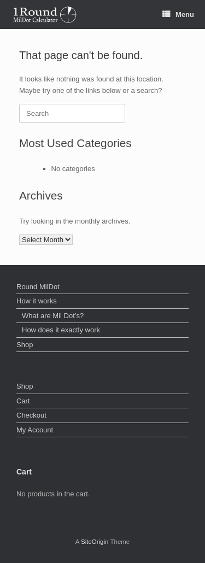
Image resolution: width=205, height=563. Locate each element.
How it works (36, 301)
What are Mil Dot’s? (53, 316)
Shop (24, 345)
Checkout (31, 415)
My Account (34, 430)
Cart (23, 401)
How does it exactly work (61, 330)
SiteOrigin (95, 541)
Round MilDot (38, 287)
